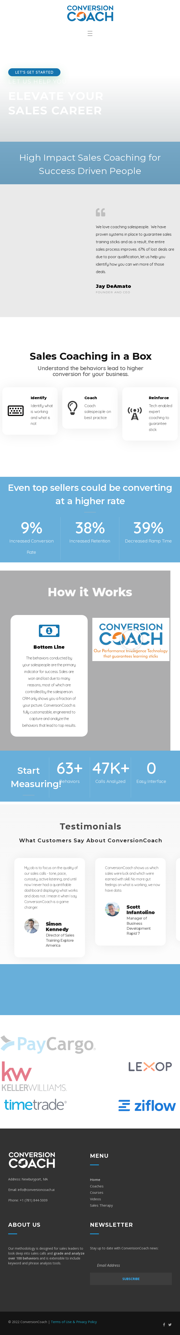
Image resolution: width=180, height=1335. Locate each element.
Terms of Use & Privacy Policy (74, 1322)
